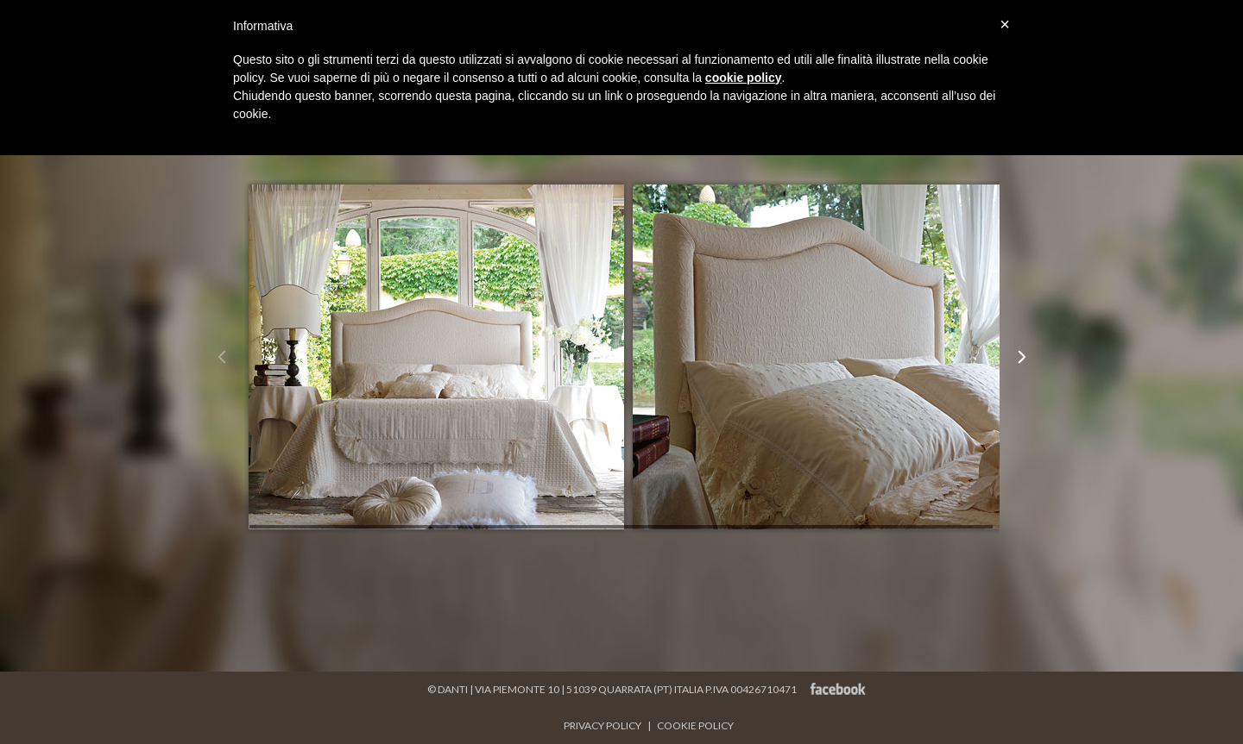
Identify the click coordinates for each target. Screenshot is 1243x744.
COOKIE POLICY (695, 725)
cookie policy (743, 77)
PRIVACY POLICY (603, 725)
